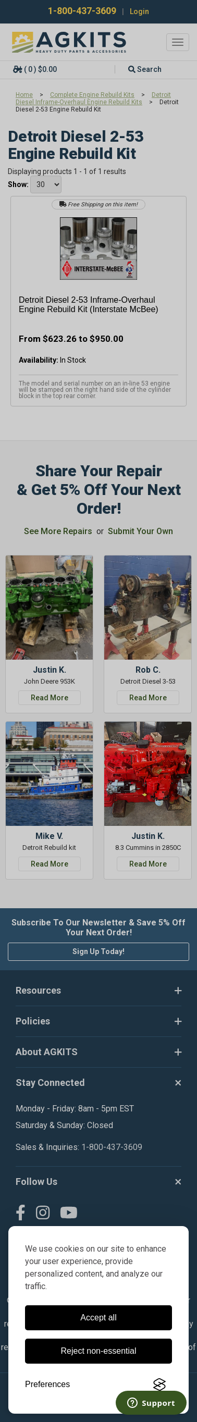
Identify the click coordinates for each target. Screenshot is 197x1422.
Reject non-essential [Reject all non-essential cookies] (99, 1350)
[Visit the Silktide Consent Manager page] (159, 1384)
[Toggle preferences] (47, 1384)
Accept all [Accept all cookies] (98, 1317)
